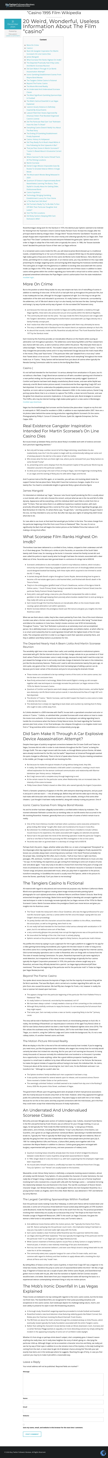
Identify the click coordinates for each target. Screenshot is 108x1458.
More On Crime (33, 45)
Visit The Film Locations (36, 213)
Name (25, 1398)
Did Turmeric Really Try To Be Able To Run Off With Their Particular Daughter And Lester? (43, 207)
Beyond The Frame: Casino (37, 83)
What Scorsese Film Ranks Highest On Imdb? (44, 60)
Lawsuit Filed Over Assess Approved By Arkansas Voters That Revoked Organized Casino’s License (43, 116)
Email (25, 1407)
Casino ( (30, 48)
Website (26, 1416)
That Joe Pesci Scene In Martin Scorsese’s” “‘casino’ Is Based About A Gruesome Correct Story (44, 151)
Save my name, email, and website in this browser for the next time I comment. (53, 1428)
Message (26, 1372)
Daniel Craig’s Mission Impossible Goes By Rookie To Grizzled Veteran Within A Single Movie (43, 169)
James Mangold (33, 57)
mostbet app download (32, 402)
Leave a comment (13, 36)
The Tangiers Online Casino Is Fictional (42, 80)
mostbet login (28, 277)
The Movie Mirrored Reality (37, 86)
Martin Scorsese (33, 163)
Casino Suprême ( (33, 192)
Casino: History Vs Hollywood (38, 139)
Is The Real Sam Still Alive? (37, 201)
